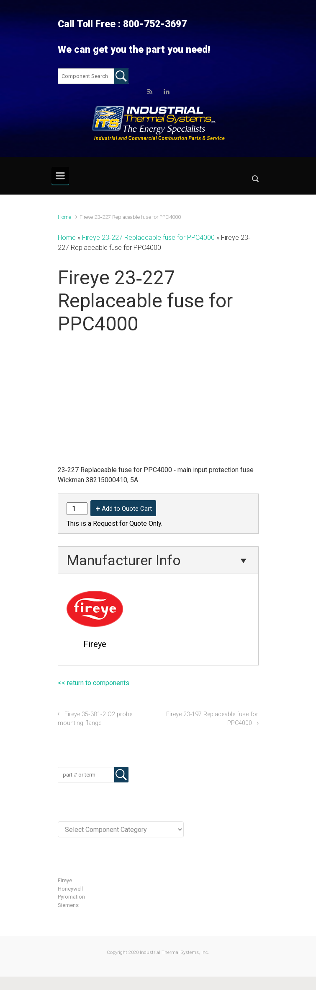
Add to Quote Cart (127, 508)
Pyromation (71, 897)
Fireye (65, 880)
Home (64, 217)
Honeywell (70, 889)
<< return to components (93, 683)
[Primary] (60, 175)
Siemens (68, 905)
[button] (255, 181)
